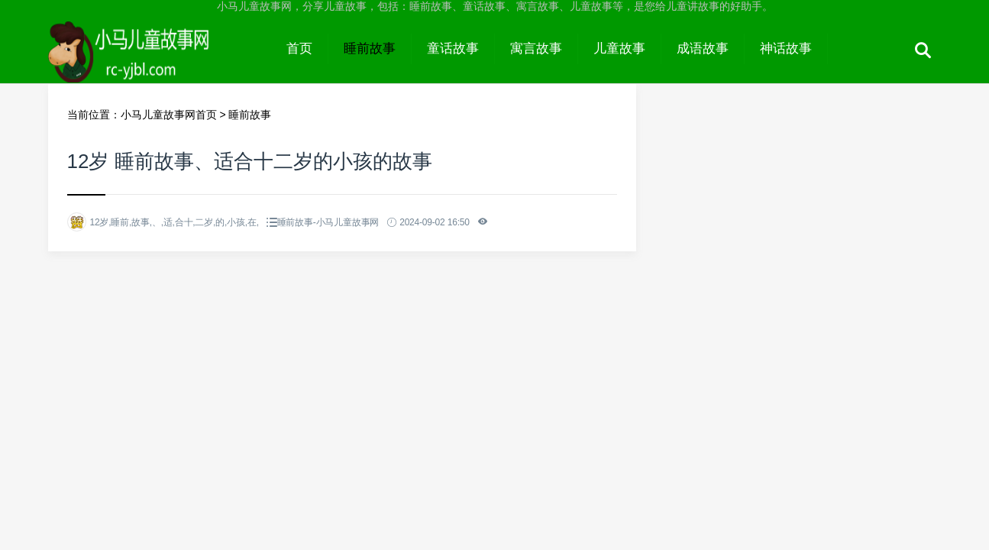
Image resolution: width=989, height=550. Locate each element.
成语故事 (703, 48)
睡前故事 (370, 48)
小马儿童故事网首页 (169, 114)
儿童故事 (619, 48)
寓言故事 (536, 48)
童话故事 (453, 48)
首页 (299, 48)
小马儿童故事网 (160, 62)
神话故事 (786, 48)
